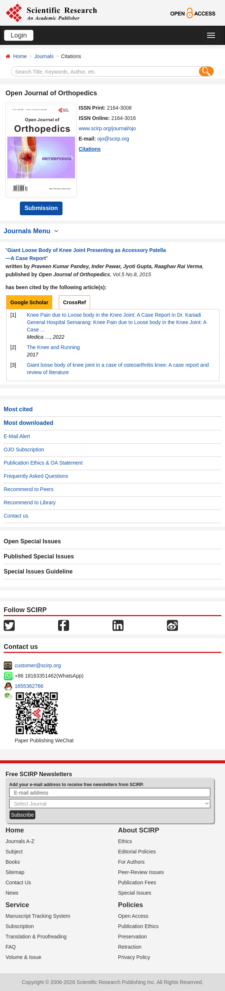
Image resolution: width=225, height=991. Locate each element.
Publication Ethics (138, 926)
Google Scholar (29, 302)
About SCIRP (138, 830)
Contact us (16, 516)
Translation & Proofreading (36, 937)
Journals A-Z (20, 841)
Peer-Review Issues (141, 872)
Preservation (132, 937)
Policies (130, 905)
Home (20, 56)
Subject (14, 852)
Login (19, 35)
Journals (44, 56)
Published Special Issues (39, 556)
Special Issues (134, 893)
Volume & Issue (23, 957)
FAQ (11, 947)
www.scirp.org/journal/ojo (107, 128)
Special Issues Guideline (38, 571)
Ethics (125, 841)
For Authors (131, 862)
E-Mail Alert (17, 436)
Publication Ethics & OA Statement (43, 463)
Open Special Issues (32, 541)
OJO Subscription (24, 449)
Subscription (20, 926)
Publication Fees (137, 882)
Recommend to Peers (28, 489)
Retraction (130, 947)
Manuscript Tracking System (38, 916)
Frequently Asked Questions (36, 476)
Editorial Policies (137, 852)
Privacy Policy (134, 957)
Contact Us (18, 882)
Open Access (133, 916)
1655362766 (29, 686)
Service (17, 905)
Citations (90, 149)
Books (13, 862)
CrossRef (74, 302)
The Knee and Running (53, 347)
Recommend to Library (30, 502)
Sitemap (15, 872)
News (12, 893)
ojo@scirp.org (113, 139)
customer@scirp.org (38, 665)
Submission (41, 208)
